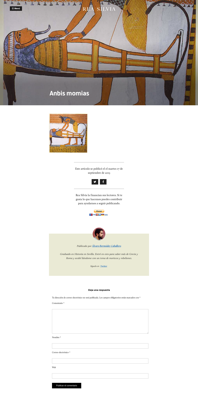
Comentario (58, 303)
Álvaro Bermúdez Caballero (106, 246)
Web (54, 371)
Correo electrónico (61, 356)
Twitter (103, 266)
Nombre (56, 341)
